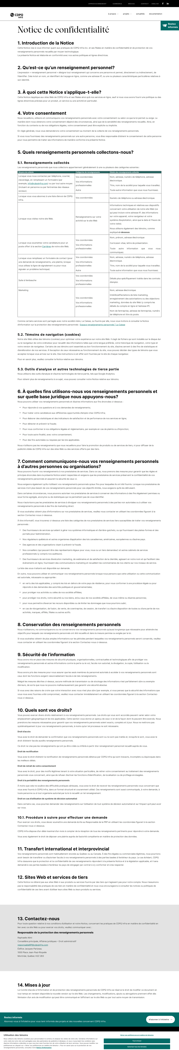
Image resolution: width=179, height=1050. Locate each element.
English (155, 4)
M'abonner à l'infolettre (159, 1019)
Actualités (140, 14)
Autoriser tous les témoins (136, 1047)
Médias (131, 4)
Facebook (163, 4)
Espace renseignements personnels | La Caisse (102, 325)
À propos (112, 14)
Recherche (168, 13)
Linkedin (168, 4)
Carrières (117, 4)
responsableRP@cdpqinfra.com (33, 945)
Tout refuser (137, 1041)
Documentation (155, 14)
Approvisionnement (97, 4)
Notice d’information (43, 1048)
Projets (126, 14)
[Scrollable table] (89, 245)
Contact (145, 4)
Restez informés (173, 25)
